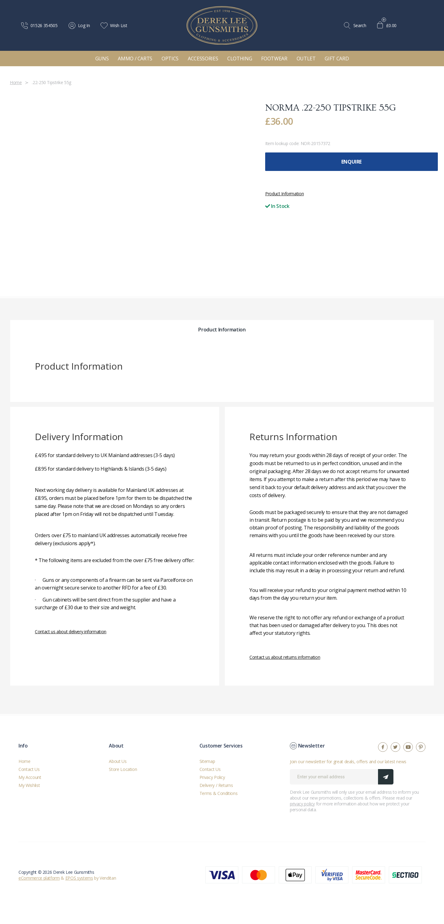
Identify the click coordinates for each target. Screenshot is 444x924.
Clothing (239, 58)
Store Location (123, 769)
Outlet (306, 58)
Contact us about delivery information (70, 631)
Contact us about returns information (284, 657)
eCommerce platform (39, 878)
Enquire (351, 161)
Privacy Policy (212, 777)
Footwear (274, 58)
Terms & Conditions (218, 793)
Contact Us (29, 769)
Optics (170, 58)
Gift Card (337, 58)
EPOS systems (79, 878)
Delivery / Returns (216, 785)
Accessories (203, 58)
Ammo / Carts (135, 58)
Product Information (284, 194)
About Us (117, 761)
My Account (29, 777)
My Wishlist (29, 785)
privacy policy (302, 804)
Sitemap (207, 761)
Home (24, 761)
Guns (102, 58)
